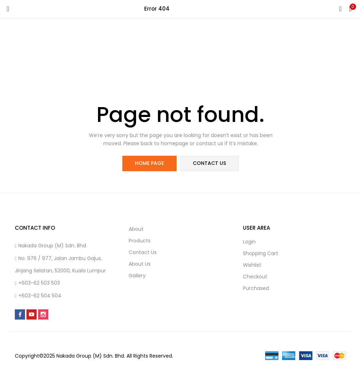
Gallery (137, 275)
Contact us (143, 252)
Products (140, 240)
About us (140, 263)
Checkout (255, 276)
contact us (209, 163)
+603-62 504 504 (39, 295)
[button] (350, 9)
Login (249, 241)
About (136, 229)
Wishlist (252, 264)
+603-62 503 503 (39, 282)
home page (149, 163)
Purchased (256, 288)
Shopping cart (260, 253)
